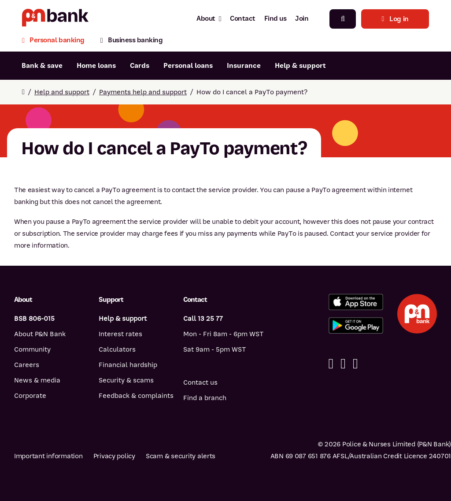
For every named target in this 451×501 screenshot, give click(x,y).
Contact (242, 18)
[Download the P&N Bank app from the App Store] (356, 302)
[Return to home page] (23, 92)
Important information (48, 456)
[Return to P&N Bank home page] (55, 19)
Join (301, 18)
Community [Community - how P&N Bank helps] (32, 349)
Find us (275, 18)
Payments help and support (143, 92)
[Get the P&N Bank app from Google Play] (356, 325)
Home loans (96, 65)
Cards (139, 65)
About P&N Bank (40, 334)
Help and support (61, 92)
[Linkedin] (343, 363)
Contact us (200, 382)
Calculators (117, 349)
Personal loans (188, 65)
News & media (37, 380)
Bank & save (42, 65)
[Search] (342, 19)
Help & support (300, 65)
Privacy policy (114, 456)
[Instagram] (355, 363)
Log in (395, 19)
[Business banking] (131, 41)
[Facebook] (331, 363)
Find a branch (204, 397)
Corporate (30, 395)
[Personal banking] (57, 41)
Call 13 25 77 (203, 318)
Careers (26, 364)
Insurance (244, 65)
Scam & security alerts (180, 456)
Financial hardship (128, 364)
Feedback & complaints (136, 395)
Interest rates (120, 334)
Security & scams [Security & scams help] (126, 380)
